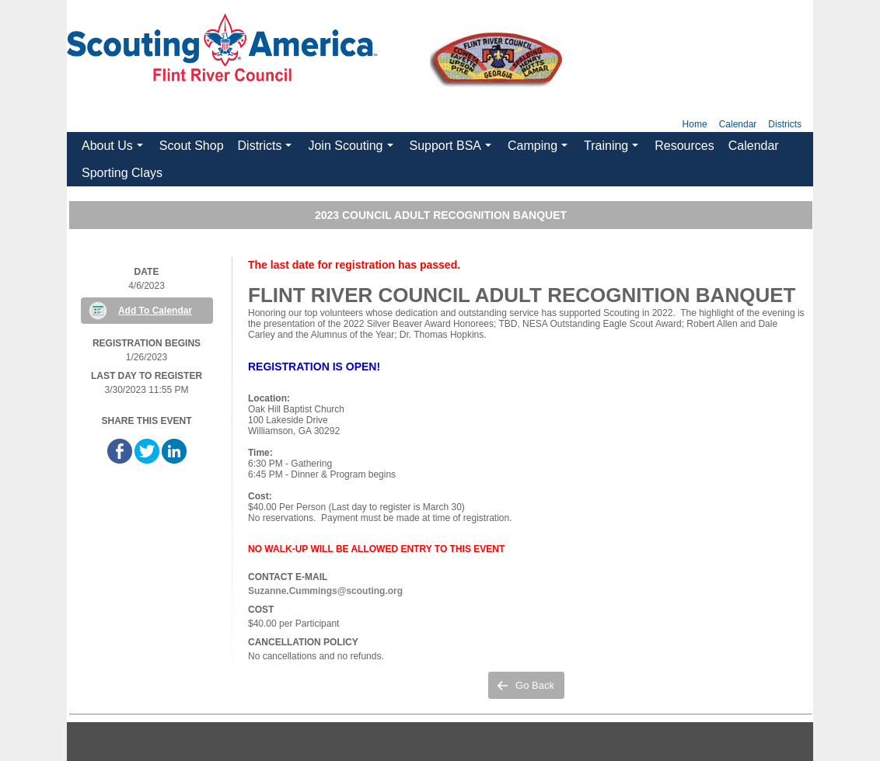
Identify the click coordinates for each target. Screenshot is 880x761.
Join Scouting (352, 149)
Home (695, 124)
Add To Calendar (155, 310)
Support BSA (453, 149)
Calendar (738, 124)
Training (613, 149)
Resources (684, 145)
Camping (539, 149)
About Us (114, 149)
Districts (784, 124)
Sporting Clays (122, 172)
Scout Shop (191, 145)
